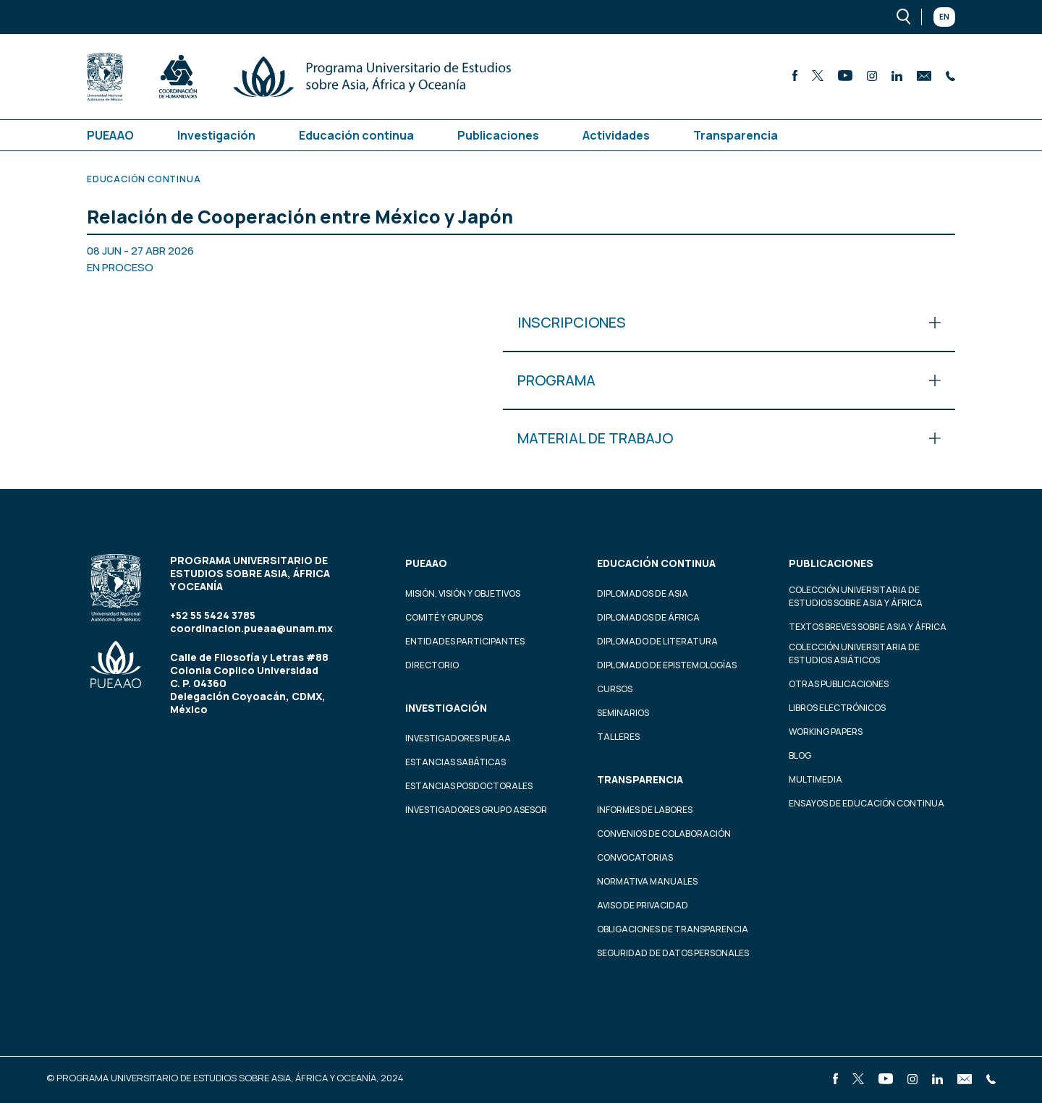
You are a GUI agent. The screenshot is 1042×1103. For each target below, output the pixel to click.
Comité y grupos (444, 617)
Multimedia (815, 779)
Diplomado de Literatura (657, 641)
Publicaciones (498, 135)
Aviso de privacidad (642, 905)
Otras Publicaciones (839, 684)
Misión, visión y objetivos (462, 593)
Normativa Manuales (647, 881)
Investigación (216, 135)
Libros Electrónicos (837, 708)
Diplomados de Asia (642, 593)
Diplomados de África (648, 617)
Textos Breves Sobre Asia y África (867, 627)
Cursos (614, 689)
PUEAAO (110, 135)
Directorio (432, 665)
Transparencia (735, 135)
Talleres (618, 737)
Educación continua (356, 135)
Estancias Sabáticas (455, 762)
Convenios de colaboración (664, 833)
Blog (800, 755)
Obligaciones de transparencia (672, 929)
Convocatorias (635, 857)
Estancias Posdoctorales (469, 786)
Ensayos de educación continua (866, 803)
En (944, 17)
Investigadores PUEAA (458, 738)
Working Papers (826, 731)
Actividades (616, 135)
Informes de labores (644, 810)
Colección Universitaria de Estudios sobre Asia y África (856, 596)
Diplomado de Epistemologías (667, 665)
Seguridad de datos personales (673, 953)
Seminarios (623, 713)
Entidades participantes (465, 641)
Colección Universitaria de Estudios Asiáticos (854, 653)
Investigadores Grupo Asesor (476, 810)
